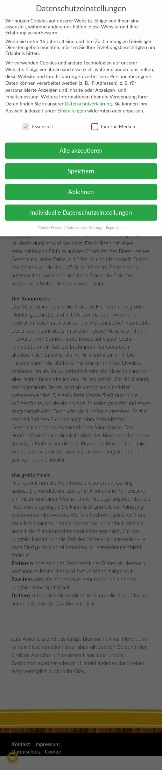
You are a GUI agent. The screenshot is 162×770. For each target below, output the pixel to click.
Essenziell (37, 122)
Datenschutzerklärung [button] (84, 223)
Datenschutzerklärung (88, 99)
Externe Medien (113, 122)
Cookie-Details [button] (50, 223)
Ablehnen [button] (81, 187)
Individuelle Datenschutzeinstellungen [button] (81, 207)
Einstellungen (71, 106)
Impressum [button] (115, 223)
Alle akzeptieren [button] (81, 146)
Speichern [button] (81, 167)
